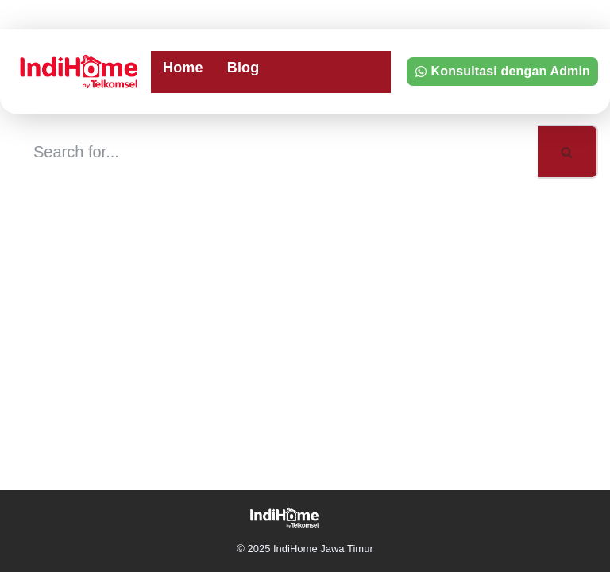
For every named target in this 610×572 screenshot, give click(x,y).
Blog (243, 67)
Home (183, 67)
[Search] (275, 152)
